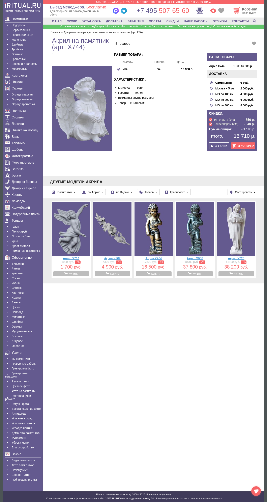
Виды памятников (23, 460)
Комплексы (16, 75)
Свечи (16, 278)
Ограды (14, 88)
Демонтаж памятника (25, 433)
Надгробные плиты (22, 214)
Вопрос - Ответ (21, 474)
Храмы (16, 297)
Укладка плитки (22, 428)
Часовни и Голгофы (24, 63)
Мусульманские (22, 331)
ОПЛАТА (155, 21)
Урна (15, 241)
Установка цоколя (23, 423)
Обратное (18, 345)
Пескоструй (19, 231)
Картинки (18, 292)
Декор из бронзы (21, 182)
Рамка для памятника (26, 250)
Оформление (18, 257)
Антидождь (19, 413)
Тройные (17, 49)
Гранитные (19, 59)
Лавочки (14, 124)
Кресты (14, 195)
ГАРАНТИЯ (136, 21)
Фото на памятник (23, 391)
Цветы (16, 307)
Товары (14, 220)
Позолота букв (21, 236)
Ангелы (16, 302)
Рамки (16, 268)
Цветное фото (21, 386)
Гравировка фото (23, 368)
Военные (17, 336)
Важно (13, 454)
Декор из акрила (20, 188)
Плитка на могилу (21, 130)
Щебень (14, 149)
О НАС (57, 21)
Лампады (15, 201)
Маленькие (19, 39)
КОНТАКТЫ (240, 21)
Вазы (12, 137)
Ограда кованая (22, 99)
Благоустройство (23, 447)
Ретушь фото (20, 404)
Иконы (16, 283)
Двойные (17, 44)
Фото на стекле (19, 162)
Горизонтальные (22, 34)
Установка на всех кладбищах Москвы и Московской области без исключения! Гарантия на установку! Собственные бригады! (153, 26)
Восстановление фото (26, 408)
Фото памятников (23, 465)
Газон (15, 226)
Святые (17, 287)
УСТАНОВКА (91, 21)
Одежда (17, 326)
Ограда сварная (22, 94)
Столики (14, 117)
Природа (17, 312)
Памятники (16, 19)
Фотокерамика (19, 156)
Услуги (13, 353)
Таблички (15, 143)
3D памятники (21, 358)
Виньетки (18, 263)
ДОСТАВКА (114, 21)
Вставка (14, 169)
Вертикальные (21, 30)
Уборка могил (21, 442)
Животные (18, 316)
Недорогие (19, 25)
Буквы (13, 175)
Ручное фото (20, 381)
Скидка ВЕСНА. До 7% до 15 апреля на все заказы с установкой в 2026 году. (153, 1)
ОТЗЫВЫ (220, 21)
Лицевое (17, 341)
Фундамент (19, 437)
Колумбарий (17, 207)
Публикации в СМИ (24, 479)
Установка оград (22, 418)
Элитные (17, 54)
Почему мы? (20, 470)
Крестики (18, 273)
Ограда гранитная (23, 104)
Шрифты (17, 321)
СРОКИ (72, 21)
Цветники (15, 111)
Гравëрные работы (24, 363)
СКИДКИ (172, 21)
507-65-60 (163, 10)
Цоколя (14, 82)
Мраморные (19, 68)
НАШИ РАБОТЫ (196, 21)
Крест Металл (21, 246)
